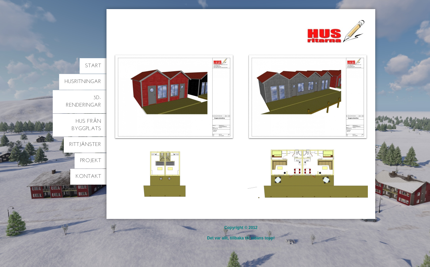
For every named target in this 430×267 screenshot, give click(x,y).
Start (93, 66)
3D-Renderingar (83, 101)
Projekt (90, 160)
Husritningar (82, 81)
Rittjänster (85, 144)
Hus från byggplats (86, 125)
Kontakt (88, 176)
